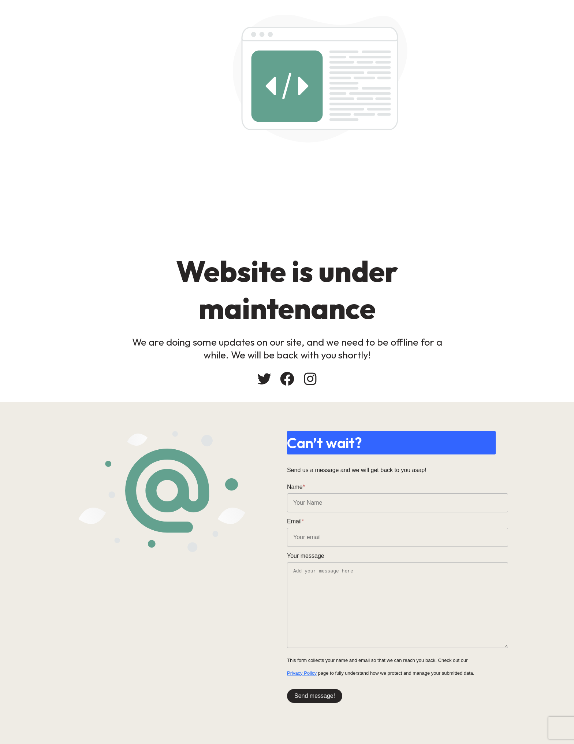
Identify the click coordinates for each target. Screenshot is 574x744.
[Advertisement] (342, 197)
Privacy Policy (302, 673)
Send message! (314, 696)
